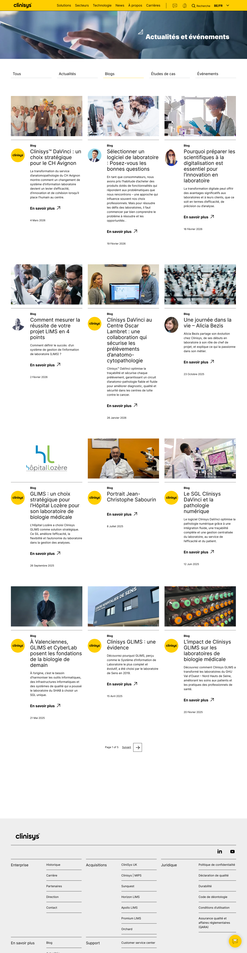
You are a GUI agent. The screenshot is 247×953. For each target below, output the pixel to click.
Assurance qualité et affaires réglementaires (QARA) (214, 922)
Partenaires (54, 886)
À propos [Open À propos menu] (135, 5)
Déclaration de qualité (214, 875)
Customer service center (138, 942)
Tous (17, 74)
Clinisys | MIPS (131, 875)
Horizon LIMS (130, 897)
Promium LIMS (131, 918)
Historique (53, 864)
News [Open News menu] (120, 5)
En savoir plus (45, 208)
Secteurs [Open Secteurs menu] (82, 5)
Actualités (67, 74)
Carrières (153, 5)
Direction (52, 897)
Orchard (126, 929)
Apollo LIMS (129, 907)
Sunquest (127, 886)
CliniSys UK (129, 864)
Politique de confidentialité (217, 864)
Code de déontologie (213, 897)
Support (184, 6)
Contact (175, 6)
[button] (201, 5)
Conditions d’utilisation (214, 907)
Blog (49, 942)
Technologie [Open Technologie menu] (102, 5)
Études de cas (163, 74)
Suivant (126, 747)
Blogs (110, 74)
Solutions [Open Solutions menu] (64, 5)
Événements (207, 74)
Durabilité (205, 886)
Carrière (51, 875)
